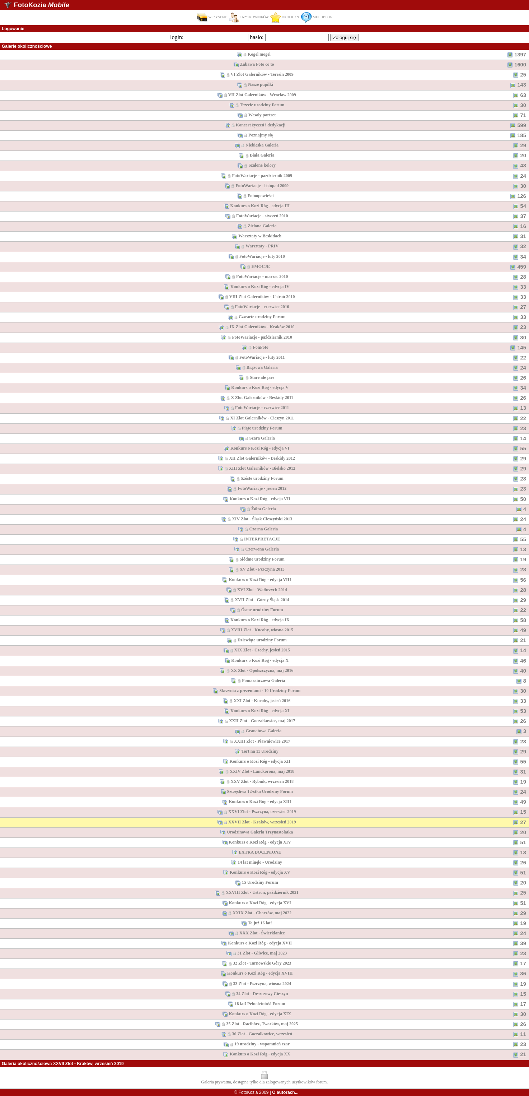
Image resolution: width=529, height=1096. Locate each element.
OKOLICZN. (285, 17)
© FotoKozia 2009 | (266, 1092)
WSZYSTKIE (212, 17)
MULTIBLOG (316, 17)
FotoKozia (41, 5)
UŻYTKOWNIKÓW (249, 17)
